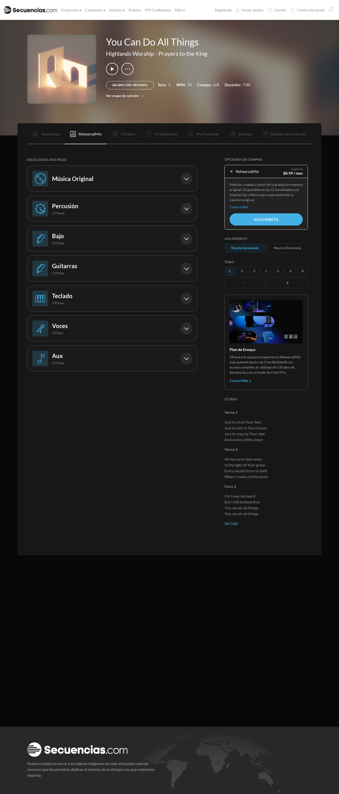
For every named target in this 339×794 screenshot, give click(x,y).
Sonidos (116, 10)
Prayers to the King (182, 53)
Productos (71, 10)
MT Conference (158, 10)
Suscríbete (266, 219)
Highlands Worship (130, 53)
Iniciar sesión (249, 10)
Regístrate (223, 10)
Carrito (276, 10)
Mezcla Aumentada (245, 248)
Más (179, 10)
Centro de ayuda (307, 10)
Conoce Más (239, 207)
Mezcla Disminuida (287, 248)
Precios (135, 10)
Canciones (95, 10)
